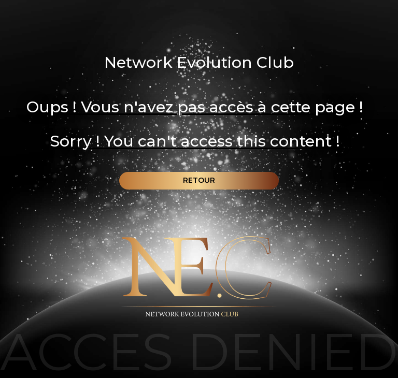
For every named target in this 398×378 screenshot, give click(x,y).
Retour (199, 180)
